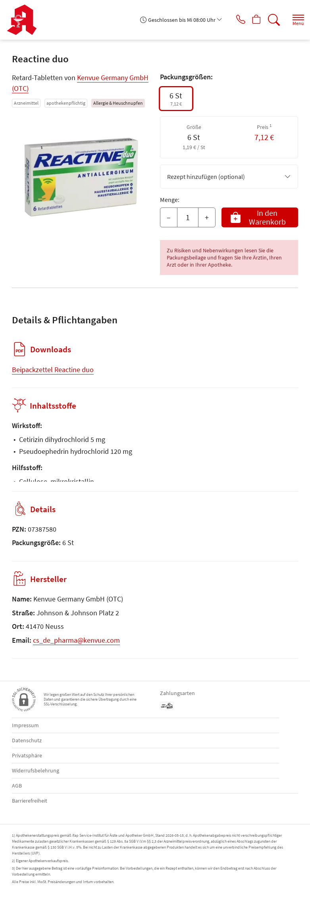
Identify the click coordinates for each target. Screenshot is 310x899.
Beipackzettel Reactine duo (53, 369)
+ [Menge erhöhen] (207, 217)
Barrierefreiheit (29, 800)
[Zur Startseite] (25, 20)
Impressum (25, 725)
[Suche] (272, 20)
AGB (17, 785)
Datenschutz (27, 740)
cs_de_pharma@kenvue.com (76, 640)
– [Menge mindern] (169, 217)
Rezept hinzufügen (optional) (229, 176)
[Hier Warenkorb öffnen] (253, 20)
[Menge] (187, 217)
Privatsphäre (27, 755)
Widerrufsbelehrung (35, 770)
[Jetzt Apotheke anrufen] (234, 20)
